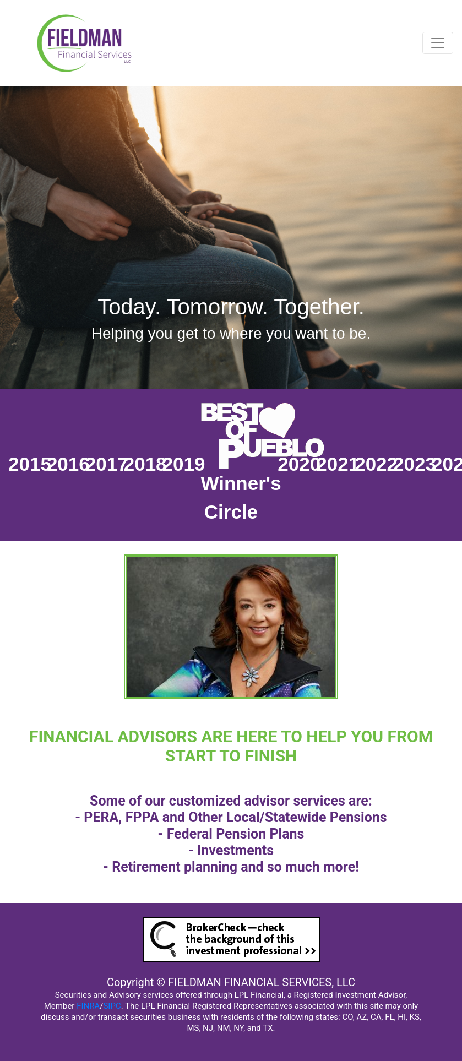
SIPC (112, 1006)
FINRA (88, 1006)
